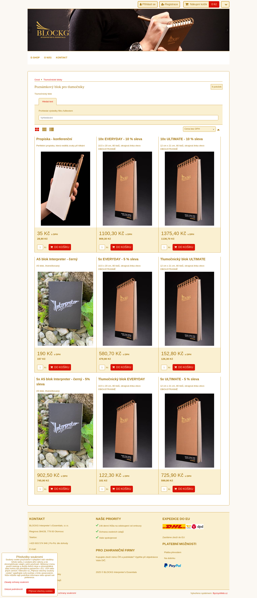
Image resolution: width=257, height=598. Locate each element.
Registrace (169, 4)
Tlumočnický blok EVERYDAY (121, 379)
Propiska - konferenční (54, 139)
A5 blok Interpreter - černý (57, 259)
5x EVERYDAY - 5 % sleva (118, 259)
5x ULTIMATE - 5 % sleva (179, 379)
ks (41, 247)
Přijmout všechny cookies (40, 591)
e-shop (35, 57)
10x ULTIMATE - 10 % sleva (181, 139)
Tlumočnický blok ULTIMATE (183, 259)
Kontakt (61, 57)
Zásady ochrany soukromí (63, 593)
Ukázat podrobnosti (13, 589)
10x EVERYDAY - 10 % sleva (120, 139)
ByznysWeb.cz (220, 593)
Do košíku (59, 247)
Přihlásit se (148, 4)
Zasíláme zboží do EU (173, 537)
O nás (48, 57)
